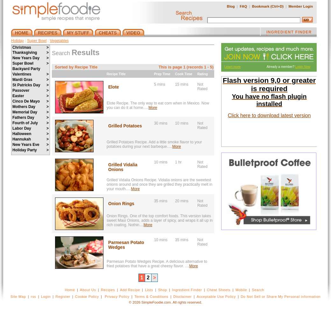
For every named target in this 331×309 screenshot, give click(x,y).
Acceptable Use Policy (216, 296)
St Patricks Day (30, 85)
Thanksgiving (30, 52)
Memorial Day (30, 112)
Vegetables (59, 41)
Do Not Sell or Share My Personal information (280, 296)
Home (70, 290)
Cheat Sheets (219, 290)
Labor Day (30, 128)
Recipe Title (116, 74)
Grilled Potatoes (125, 126)
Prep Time (162, 74)
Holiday (17, 41)
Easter (30, 96)
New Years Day (30, 58)
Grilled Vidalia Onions (122, 167)
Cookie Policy (87, 296)
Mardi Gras (30, 79)
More (152, 107)
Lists (149, 290)
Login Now (302, 66)
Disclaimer (182, 296)
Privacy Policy (117, 296)
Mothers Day (30, 106)
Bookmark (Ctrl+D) (268, 6)
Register (62, 296)
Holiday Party (30, 150)
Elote (113, 87)
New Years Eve (30, 144)
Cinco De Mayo (30, 101)
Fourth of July (30, 123)
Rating (202, 74)
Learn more (232, 66)
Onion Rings (121, 203)
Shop (162, 290)
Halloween (30, 134)
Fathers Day (30, 117)
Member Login (301, 6)
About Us (88, 290)
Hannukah (30, 139)
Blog (231, 6)
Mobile (241, 290)
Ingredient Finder (187, 290)
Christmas (30, 47)
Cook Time (183, 74)
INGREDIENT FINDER (289, 33)
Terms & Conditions (151, 296)
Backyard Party (26, 69)
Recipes (108, 290)
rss (33, 296)
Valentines (30, 74)
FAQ (243, 6)
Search (258, 290)
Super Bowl (36, 41)
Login (46, 296)
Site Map (18, 296)
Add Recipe (130, 290)
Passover (30, 90)
